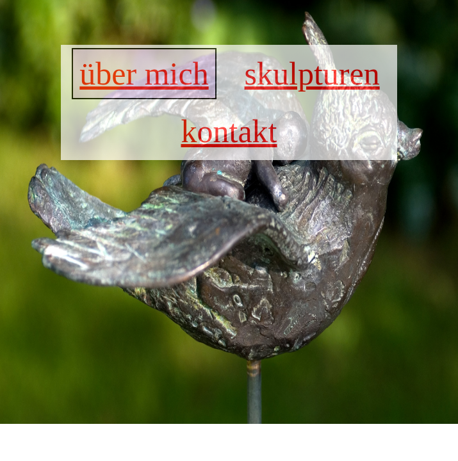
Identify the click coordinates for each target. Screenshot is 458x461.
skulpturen (312, 74)
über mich (143, 74)
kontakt (229, 131)
